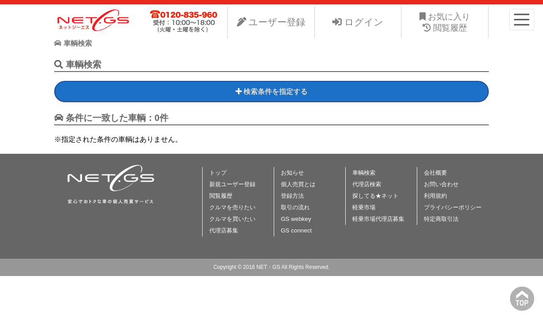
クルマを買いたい (232, 219)
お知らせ (292, 172)
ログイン (357, 22)
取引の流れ (295, 207)
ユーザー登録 (271, 22)
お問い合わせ (441, 184)
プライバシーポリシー (453, 207)
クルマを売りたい (232, 207)
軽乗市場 (363, 207)
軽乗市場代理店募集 (378, 219)
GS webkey (296, 219)
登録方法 (292, 195)
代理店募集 (223, 230)
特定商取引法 (441, 219)
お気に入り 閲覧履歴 (444, 22)
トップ (218, 172)
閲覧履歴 (220, 195)
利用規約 (435, 195)
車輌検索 (363, 172)
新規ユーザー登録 (232, 184)
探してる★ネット (375, 195)
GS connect (296, 230)
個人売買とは (298, 184)
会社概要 (435, 172)
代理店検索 (366, 184)
